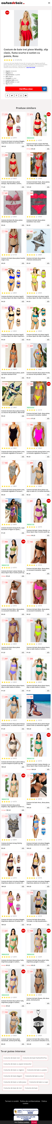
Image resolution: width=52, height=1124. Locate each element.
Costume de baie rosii (12, 1058)
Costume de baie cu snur (34, 1076)
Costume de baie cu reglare (14, 1070)
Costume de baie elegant (13, 1076)
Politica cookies (23, 1122)
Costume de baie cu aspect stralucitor (18, 1064)
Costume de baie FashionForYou (35, 1058)
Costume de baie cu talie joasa (15, 1082)
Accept (34, 1122)
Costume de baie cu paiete (37, 1070)
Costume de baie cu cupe (38, 1082)
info (23, 146)
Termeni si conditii (12, 1101)
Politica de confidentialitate (30, 1101)
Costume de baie (31, 1088)
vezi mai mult (30, 67)
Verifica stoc (33, 89)
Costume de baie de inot (13, 1088)
